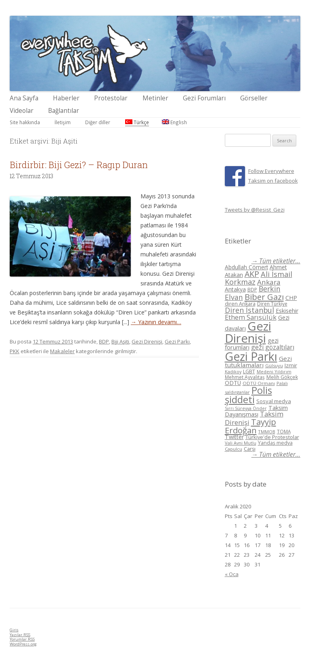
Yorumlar (22, 639)
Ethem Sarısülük (250, 317)
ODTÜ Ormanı (259, 383)
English (174, 122)
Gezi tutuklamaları (258, 361)
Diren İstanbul (249, 310)
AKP (252, 273)
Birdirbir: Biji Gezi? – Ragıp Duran (79, 165)
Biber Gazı (264, 296)
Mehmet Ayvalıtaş (245, 377)
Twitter (234, 437)
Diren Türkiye (272, 303)
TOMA (284, 431)
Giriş (14, 630)
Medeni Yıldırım (274, 371)
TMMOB (266, 432)
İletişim (62, 122)
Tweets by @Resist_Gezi (255, 209)
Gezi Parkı (177, 341)
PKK (14, 351)
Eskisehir (287, 310)
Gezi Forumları (204, 98)
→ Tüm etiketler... (275, 261)
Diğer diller (97, 122)
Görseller (254, 98)
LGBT (249, 371)
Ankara (269, 282)
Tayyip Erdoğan (250, 426)
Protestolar (111, 98)
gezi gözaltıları (272, 347)
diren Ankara (240, 303)
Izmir (291, 365)
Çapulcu (233, 449)
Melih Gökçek (282, 377)
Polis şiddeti (248, 395)
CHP (291, 297)
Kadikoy (233, 371)
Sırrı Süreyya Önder (246, 408)
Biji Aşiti (120, 341)
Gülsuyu (274, 365)
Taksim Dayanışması (256, 411)
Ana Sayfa (24, 98)
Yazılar (20, 634)
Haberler (66, 98)
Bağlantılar (63, 110)
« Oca (232, 574)
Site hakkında (25, 122)
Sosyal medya (273, 401)
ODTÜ (233, 383)
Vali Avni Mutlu (240, 443)
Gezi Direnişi (147, 341)
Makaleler (62, 351)
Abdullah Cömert (246, 267)
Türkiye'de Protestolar (272, 437)
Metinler (155, 98)
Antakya (235, 289)
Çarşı (250, 448)
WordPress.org (23, 644)
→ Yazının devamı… (156, 322)
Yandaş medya (275, 442)
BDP (104, 341)
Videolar (22, 110)
